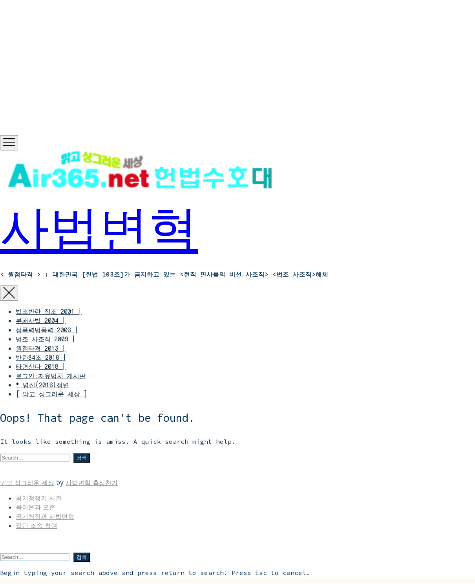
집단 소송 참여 (36, 525)
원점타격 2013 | (41, 348)
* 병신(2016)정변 (42, 385)
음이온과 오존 (35, 507)
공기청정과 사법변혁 (45, 516)
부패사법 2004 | (41, 320)
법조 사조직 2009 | (45, 339)
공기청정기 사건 (39, 498)
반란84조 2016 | (41, 357)
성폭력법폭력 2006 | (47, 330)
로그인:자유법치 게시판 (51, 376)
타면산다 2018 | (41, 366)
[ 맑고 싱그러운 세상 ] (51, 394)
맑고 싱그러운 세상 (27, 483)
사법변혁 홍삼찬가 (92, 483)
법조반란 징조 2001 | (49, 311)
